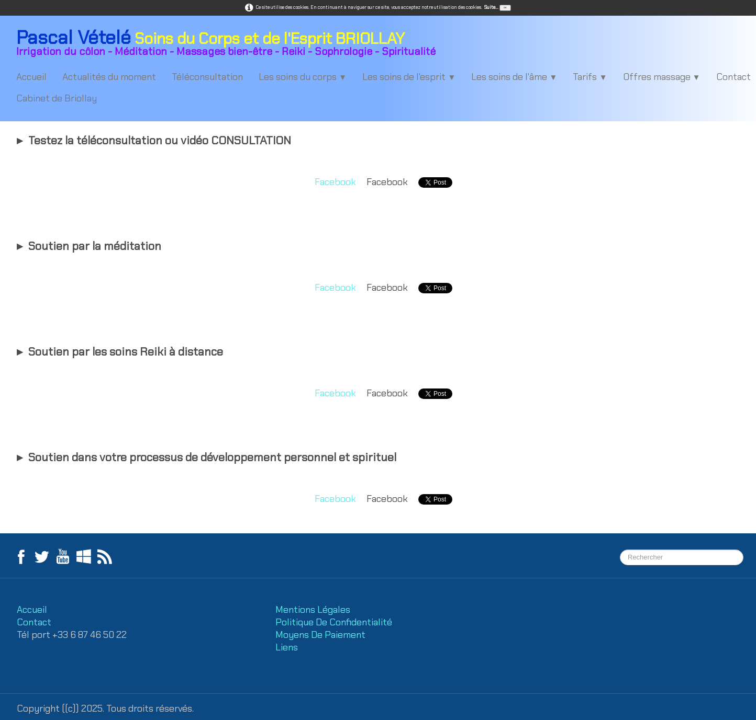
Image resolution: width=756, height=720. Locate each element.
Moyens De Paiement (320, 634)
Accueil (31, 77)
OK (505, 7)
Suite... (491, 7)
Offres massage (662, 77)
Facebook (335, 182)
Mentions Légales (313, 609)
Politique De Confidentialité (334, 622)
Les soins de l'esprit (408, 77)
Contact (34, 622)
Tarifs (590, 77)
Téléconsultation (207, 77)
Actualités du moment (109, 77)
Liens (286, 647)
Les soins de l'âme (514, 77)
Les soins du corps (303, 77)
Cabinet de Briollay (56, 98)
